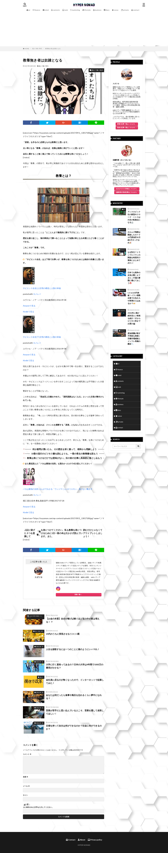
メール (26, 786)
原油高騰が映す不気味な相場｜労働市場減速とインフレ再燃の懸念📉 (134, 338)
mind (46, 10)
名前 (25, 777)
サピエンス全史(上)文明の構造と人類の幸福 (42, 288)
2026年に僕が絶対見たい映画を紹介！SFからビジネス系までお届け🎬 (134, 318)
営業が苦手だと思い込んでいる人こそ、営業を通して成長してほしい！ (75, 712)
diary (106, 10)
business (97, 10)
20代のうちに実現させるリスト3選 (63, 634)
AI (124, 209)
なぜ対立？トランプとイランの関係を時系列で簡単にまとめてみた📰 (134, 257)
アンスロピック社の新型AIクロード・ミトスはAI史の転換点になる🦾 (134, 217)
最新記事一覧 (39, 646)
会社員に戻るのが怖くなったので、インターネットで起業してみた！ (75, 681)
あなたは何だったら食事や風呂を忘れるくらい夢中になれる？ (74, 697)
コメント (27, 754)
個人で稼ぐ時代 (37, 48)
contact (135, 10)
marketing (75, 10)
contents (55, 10)
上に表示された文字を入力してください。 (38, 807)
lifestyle (86, 10)
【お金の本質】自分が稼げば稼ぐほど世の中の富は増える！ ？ (73, 620)
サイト (25, 795)
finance (36, 10)
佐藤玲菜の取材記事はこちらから (126, 192)
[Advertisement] (84, 30)
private (125, 10)
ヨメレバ (37, 294)
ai (28, 10)
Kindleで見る (28, 312)
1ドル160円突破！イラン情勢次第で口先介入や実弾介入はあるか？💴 (134, 298)
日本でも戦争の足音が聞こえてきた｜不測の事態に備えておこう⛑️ (134, 277)
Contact (70, 840)
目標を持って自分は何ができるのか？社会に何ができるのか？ (74, 727)
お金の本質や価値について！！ (35, 616)
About (81, 840)
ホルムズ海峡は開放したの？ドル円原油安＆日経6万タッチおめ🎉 (134, 237)
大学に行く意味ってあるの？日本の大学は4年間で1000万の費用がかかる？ (74, 666)
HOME (27, 49)
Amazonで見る (29, 306)
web (65, 10)
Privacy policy (95, 840)
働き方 (41, 677)
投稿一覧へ (78, 594)
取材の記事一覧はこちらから (126, 127)
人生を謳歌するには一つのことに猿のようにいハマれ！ (73, 649)
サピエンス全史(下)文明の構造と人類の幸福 (42, 337)
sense (115, 10)
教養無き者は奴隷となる (53, 48)
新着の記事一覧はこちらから (126, 124)
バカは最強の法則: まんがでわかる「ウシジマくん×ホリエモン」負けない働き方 (57, 489)
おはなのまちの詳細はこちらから (126, 189)
